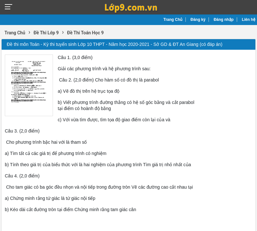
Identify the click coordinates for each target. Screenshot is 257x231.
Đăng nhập (224, 19)
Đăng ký (198, 19)
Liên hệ (248, 19)
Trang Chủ (172, 19)
